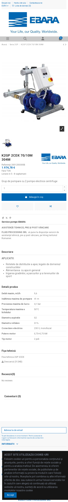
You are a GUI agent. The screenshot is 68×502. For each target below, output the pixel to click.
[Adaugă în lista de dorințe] (17, 206)
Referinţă (6, 165)
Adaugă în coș (34, 197)
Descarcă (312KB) (12, 361)
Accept (10, 495)
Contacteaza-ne (35, 3)
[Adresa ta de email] (31, 430)
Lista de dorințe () (21, 6)
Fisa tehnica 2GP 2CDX (13, 357)
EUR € (5, 6)
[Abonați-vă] (63, 430)
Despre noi (6, 3)
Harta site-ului (20, 3)
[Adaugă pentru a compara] (50, 206)
